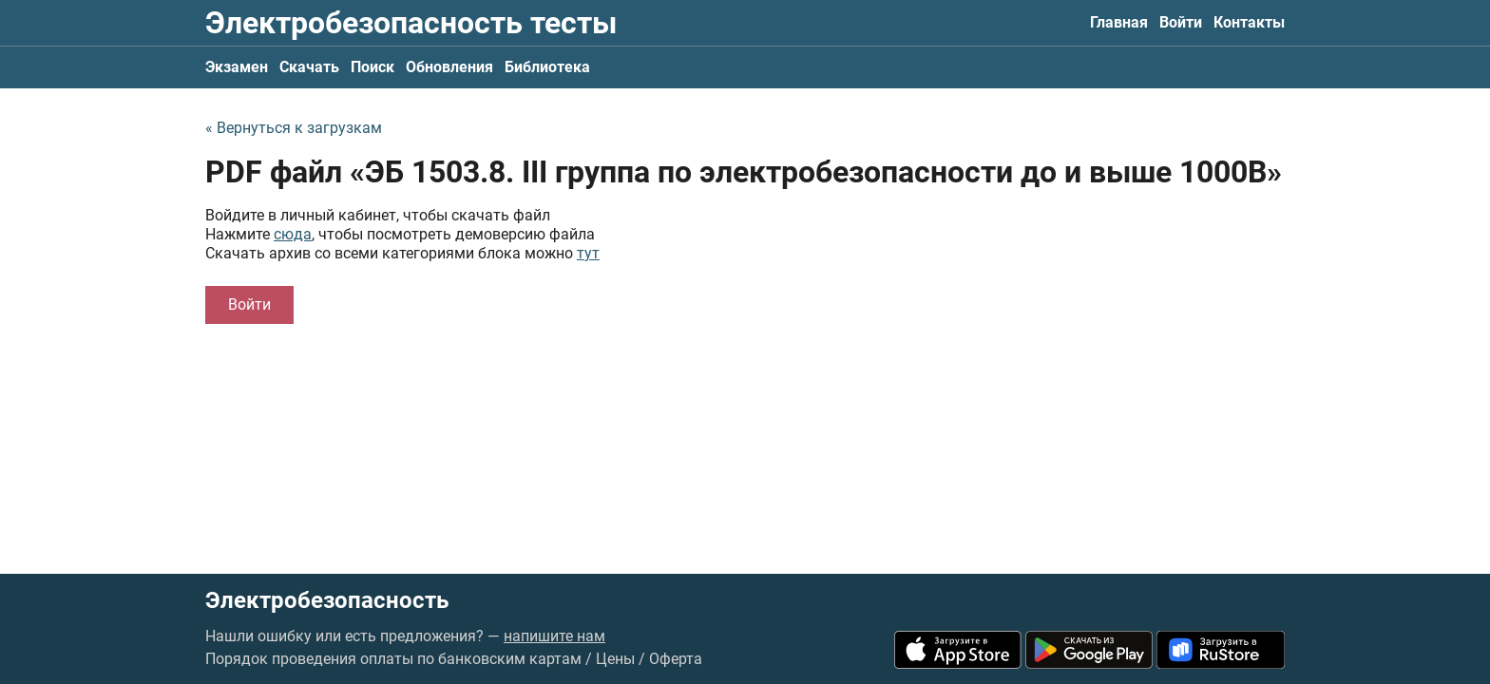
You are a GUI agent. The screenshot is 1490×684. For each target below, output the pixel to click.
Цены (615, 659)
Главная (1119, 22)
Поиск (372, 67)
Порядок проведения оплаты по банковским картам (393, 659)
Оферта (675, 659)
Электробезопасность (327, 600)
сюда (293, 234)
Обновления (449, 67)
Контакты (1249, 22)
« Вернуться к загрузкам (293, 128)
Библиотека (547, 67)
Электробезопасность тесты (411, 23)
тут (588, 253)
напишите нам (554, 636)
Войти (1180, 22)
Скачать (309, 67)
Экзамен (236, 67)
